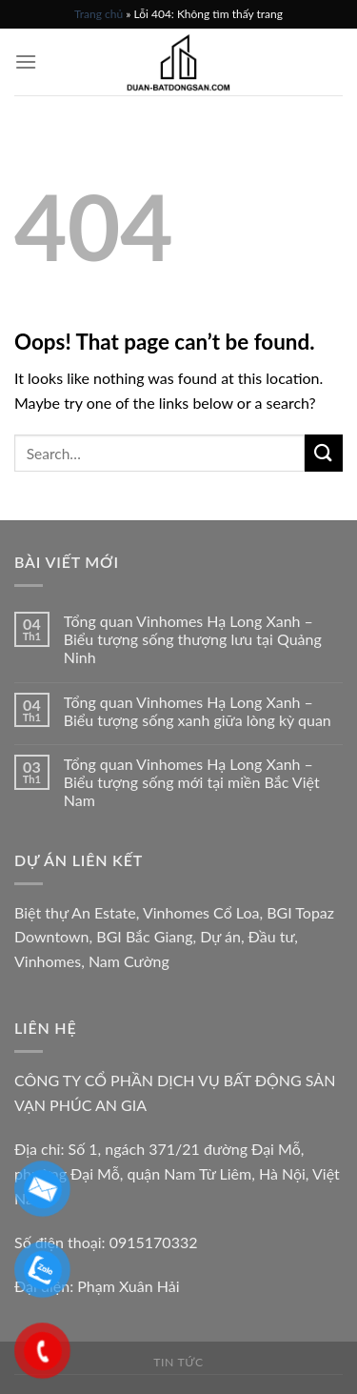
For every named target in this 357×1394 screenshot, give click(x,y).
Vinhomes (47, 961)
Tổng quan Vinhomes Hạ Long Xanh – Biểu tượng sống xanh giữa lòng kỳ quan (197, 711)
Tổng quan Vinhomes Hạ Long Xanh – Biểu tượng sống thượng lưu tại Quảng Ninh (193, 639)
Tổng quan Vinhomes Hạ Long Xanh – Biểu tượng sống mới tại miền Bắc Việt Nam (192, 782)
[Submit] (324, 453)
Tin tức (178, 1362)
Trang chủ (98, 14)
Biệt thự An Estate (75, 912)
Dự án (220, 936)
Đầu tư (271, 936)
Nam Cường (129, 961)
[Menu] (25, 61)
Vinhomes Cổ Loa (201, 912)
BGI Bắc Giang (144, 936)
